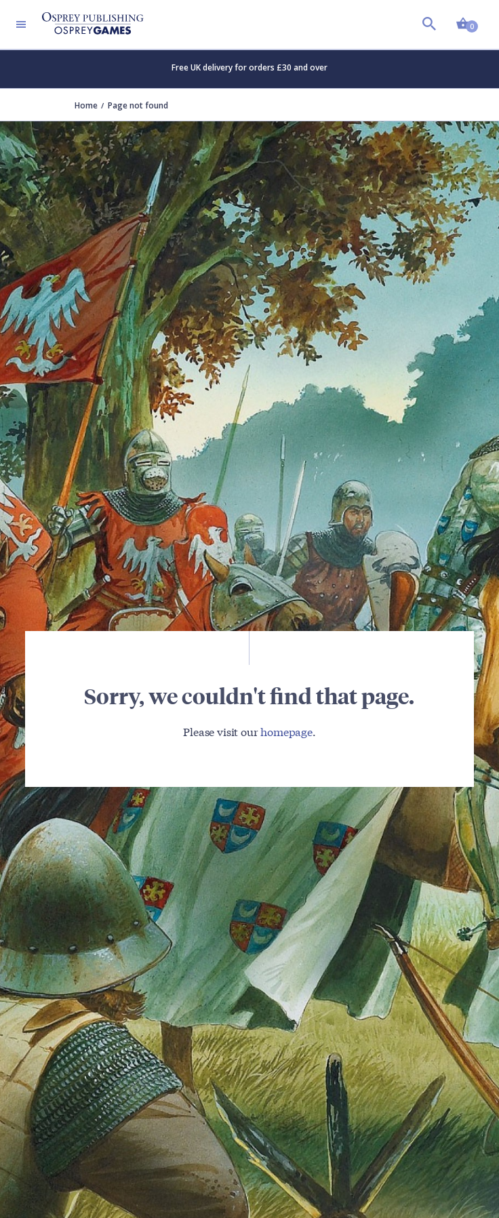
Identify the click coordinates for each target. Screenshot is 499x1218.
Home (86, 105)
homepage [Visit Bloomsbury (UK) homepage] (286, 731)
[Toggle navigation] (21, 24)
